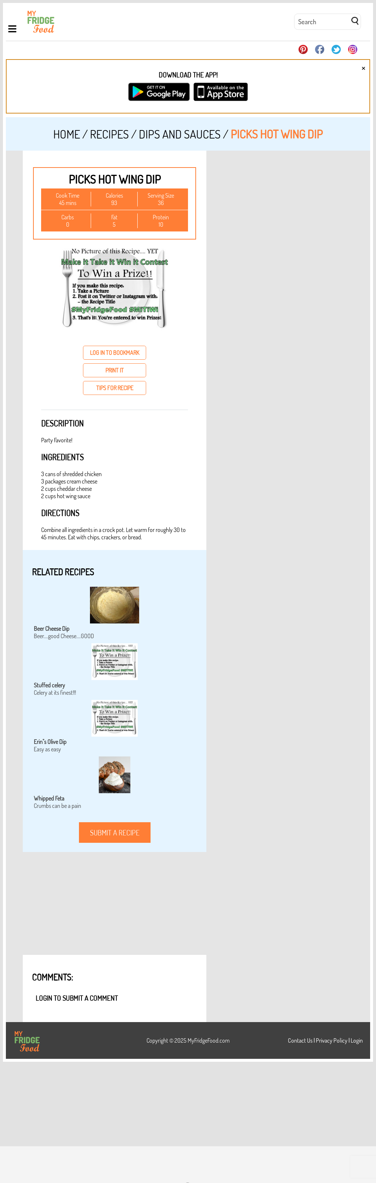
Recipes (109, 133)
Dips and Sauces (180, 133)
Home (66, 133)
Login (357, 1040)
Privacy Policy (331, 1040)
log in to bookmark (114, 352)
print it (114, 370)
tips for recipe (114, 388)
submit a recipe (115, 832)
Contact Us (300, 1040)
